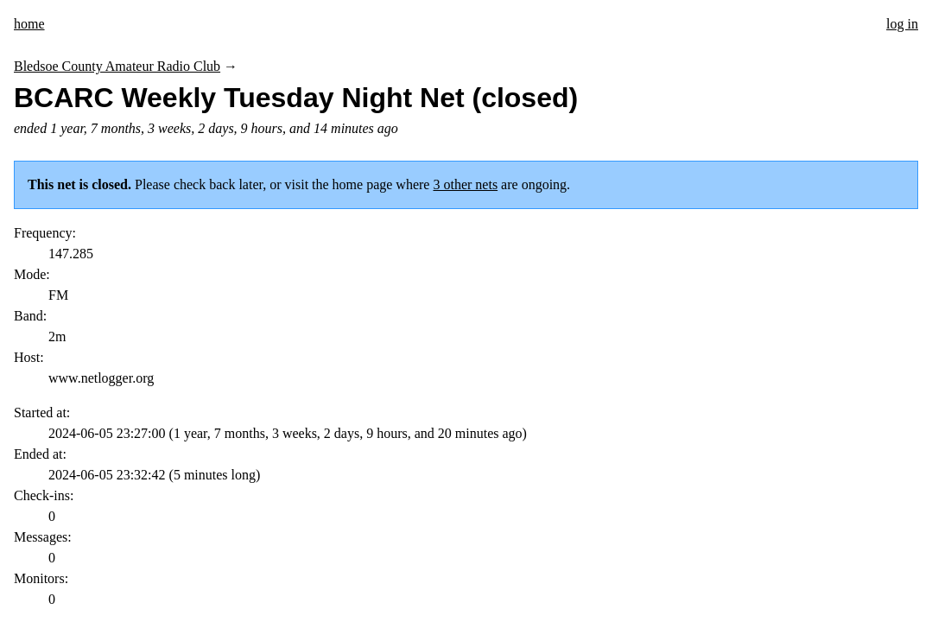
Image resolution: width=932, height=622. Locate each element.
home (29, 23)
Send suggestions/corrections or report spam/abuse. (639, 530)
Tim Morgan (171, 530)
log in (902, 23)
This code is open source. (267, 530)
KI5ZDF (115, 530)
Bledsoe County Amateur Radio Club (117, 66)
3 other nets (465, 184)
